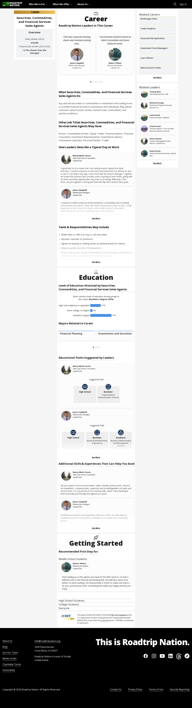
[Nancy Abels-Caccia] (66, 159)
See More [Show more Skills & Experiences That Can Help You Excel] (96, 528)
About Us (7, 640)
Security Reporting (179, 689)
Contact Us (115, 689)
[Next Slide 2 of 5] (105, 82)
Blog (5, 646)
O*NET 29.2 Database (118, 615)
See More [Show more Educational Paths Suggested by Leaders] (96, 457)
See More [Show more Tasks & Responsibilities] (96, 262)
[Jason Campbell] (66, 194)
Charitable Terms (12, 664)
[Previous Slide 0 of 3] (89, 347)
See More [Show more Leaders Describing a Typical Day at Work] (96, 218)
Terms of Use (156, 689)
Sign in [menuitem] (183, 4)
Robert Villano (79, 563)
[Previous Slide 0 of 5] (86, 82)
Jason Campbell (80, 190)
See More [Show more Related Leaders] (157, 163)
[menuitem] (38, 4)
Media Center (10, 658)
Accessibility (9, 670)
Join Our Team (10, 652)
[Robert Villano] (66, 567)
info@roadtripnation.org (47, 641)
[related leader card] (157, 94)
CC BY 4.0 (104, 620)
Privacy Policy (135, 689)
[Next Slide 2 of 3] (103, 347)
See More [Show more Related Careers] (157, 77)
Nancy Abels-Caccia (82, 155)
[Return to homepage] (12, 4)
